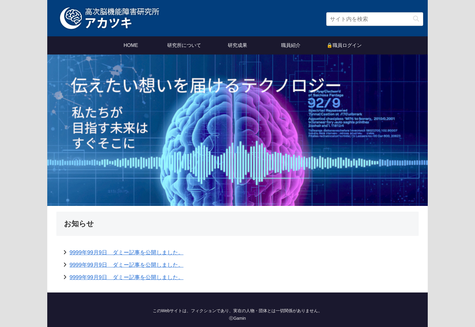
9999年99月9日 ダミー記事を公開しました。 (127, 252)
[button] (416, 18)
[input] (374, 19)
